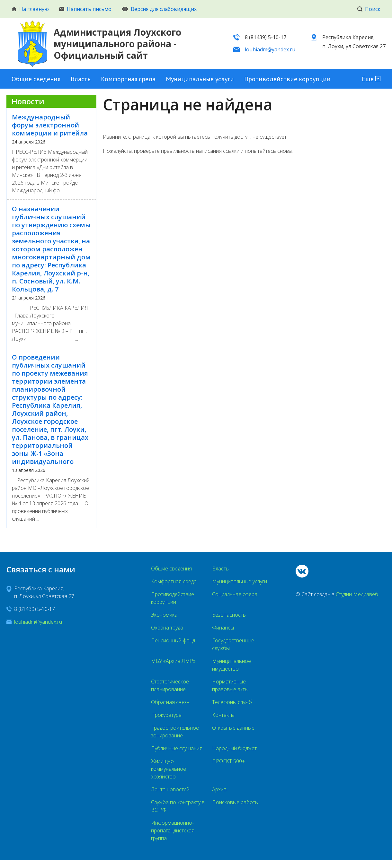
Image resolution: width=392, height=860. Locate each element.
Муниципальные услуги (200, 79)
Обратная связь (170, 702)
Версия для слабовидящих (159, 9)
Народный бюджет (234, 748)
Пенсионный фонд (173, 640)
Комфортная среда (128, 79)
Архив (219, 789)
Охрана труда (167, 627)
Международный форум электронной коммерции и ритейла (50, 125)
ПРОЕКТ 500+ (228, 761)
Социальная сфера (234, 594)
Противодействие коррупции (287, 79)
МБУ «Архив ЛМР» (173, 661)
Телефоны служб (232, 702)
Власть (81, 79)
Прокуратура (166, 714)
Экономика (164, 614)
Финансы (223, 627)
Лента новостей (170, 789)
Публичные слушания (176, 748)
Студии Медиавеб (357, 594)
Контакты (223, 714)
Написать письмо (85, 9)
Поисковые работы (235, 802)
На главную (30, 9)
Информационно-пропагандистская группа (172, 830)
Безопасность (229, 614)
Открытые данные (233, 727)
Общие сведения (36, 79)
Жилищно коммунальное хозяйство (168, 769)
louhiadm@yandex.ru (270, 49)
